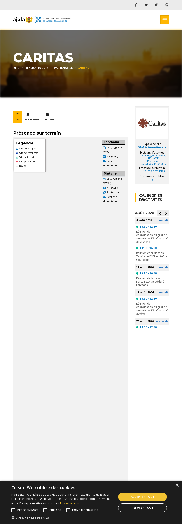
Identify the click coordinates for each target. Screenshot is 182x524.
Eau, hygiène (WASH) (154, 155)
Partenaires (61, 68)
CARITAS (83, 68)
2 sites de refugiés (154, 171)
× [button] (177, 485)
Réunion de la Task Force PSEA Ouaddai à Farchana (150, 281)
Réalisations (33, 68)
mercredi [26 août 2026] (161, 321)
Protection (113, 192)
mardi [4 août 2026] (163, 220)
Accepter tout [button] (142, 497)
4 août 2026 (144, 220)
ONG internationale (152, 147)
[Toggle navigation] (164, 19)
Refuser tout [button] (142, 508)
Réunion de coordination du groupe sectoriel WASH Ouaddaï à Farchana (152, 237)
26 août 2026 (145, 321)
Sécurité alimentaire (153, 163)
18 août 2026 (145, 292)
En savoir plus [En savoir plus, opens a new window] (69, 503)
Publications (49, 116)
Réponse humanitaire (32, 116)
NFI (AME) (112, 156)
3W (17, 116)
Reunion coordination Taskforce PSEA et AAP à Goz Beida (151, 256)
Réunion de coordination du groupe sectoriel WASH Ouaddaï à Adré (152, 309)
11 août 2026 (145, 267)
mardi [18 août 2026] (163, 292)
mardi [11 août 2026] (163, 267)
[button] (62, 518)
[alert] (91, 502)
